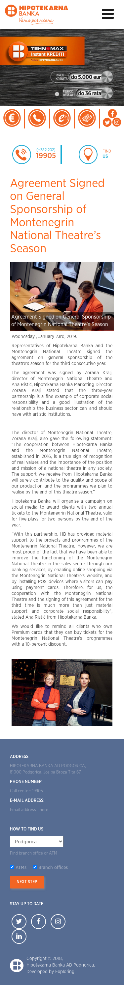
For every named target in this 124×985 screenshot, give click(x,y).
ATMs (21, 867)
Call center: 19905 (26, 791)
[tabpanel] (62, 67)
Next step (27, 882)
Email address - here (29, 810)
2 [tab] (67, 94)
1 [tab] (57, 94)
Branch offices (53, 867)
